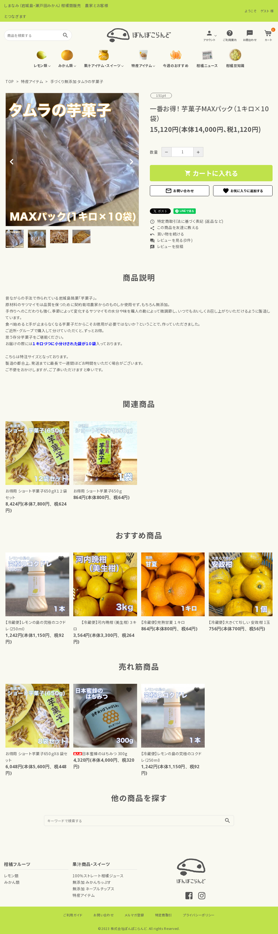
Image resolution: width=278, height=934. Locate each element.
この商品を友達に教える (174, 227)
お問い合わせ (179, 191)
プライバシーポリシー (199, 915)
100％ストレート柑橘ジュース (98, 875)
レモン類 (11, 875)
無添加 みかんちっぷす (91, 882)
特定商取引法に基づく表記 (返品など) (186, 221)
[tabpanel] (72, 159)
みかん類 (12, 882)
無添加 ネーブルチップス (93, 888)
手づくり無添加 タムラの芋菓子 (77, 81)
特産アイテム (32, 81)
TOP (9, 81)
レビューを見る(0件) (171, 240)
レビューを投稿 (167, 246)
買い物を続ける (167, 234)
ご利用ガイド (73, 915)
